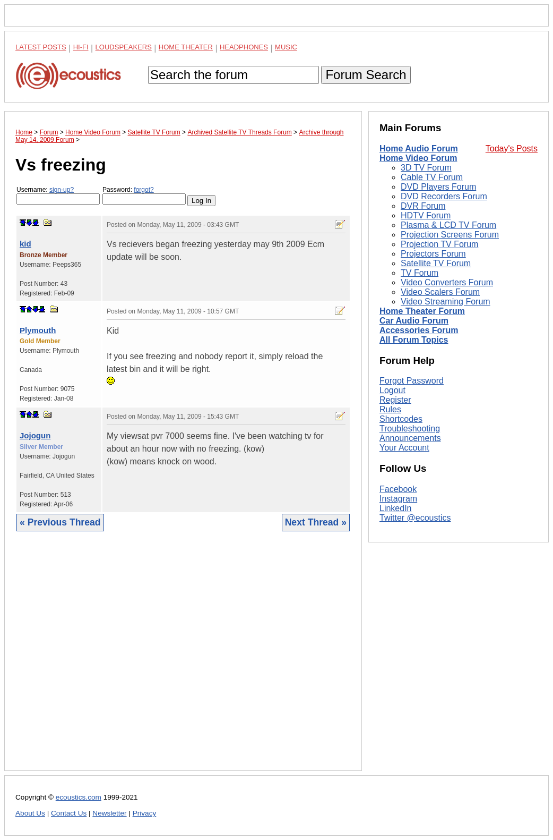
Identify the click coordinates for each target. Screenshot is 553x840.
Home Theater (186, 47)
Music (286, 47)
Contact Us (69, 813)
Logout (392, 390)
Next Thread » (316, 522)
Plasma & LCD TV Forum (448, 225)
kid (25, 243)
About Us (30, 813)
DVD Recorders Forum (444, 196)
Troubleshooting (409, 428)
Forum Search (365, 74)
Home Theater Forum (422, 311)
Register (395, 399)
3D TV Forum (426, 167)
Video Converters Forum (447, 282)
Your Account (404, 447)
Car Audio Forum (413, 320)
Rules (390, 409)
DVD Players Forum (438, 186)
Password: (144, 195)
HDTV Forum (426, 215)
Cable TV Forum (432, 177)
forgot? (143, 189)
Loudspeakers (124, 47)
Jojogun (35, 435)
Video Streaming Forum (445, 301)
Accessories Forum (419, 330)
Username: (58, 195)
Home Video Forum (418, 158)
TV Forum (419, 272)
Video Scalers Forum (440, 291)
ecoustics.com (78, 797)
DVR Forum (423, 205)
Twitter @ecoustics (415, 517)
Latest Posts (40, 47)
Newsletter (109, 813)
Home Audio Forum (418, 148)
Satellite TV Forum (436, 263)
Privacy (145, 813)
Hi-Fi (81, 47)
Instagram (398, 498)
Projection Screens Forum (450, 234)
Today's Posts (512, 148)
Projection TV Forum (439, 244)
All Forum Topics (413, 339)
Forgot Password (411, 380)
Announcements (410, 438)
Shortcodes (400, 418)
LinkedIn (395, 508)
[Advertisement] (183, 659)
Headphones (244, 47)
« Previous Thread (60, 522)
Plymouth (38, 330)
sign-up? (61, 189)
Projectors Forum (433, 253)
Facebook (398, 489)
